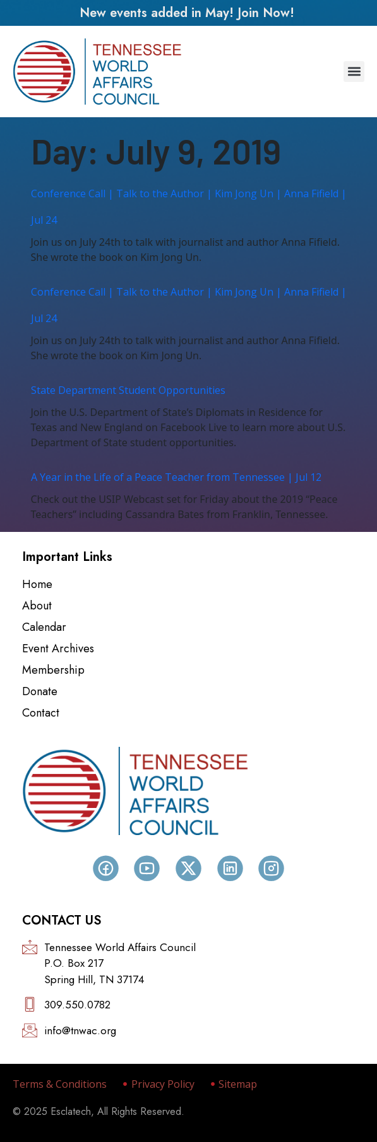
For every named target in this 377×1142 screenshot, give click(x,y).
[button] (354, 71)
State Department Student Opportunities (128, 390)
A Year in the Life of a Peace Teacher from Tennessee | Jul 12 (176, 477)
